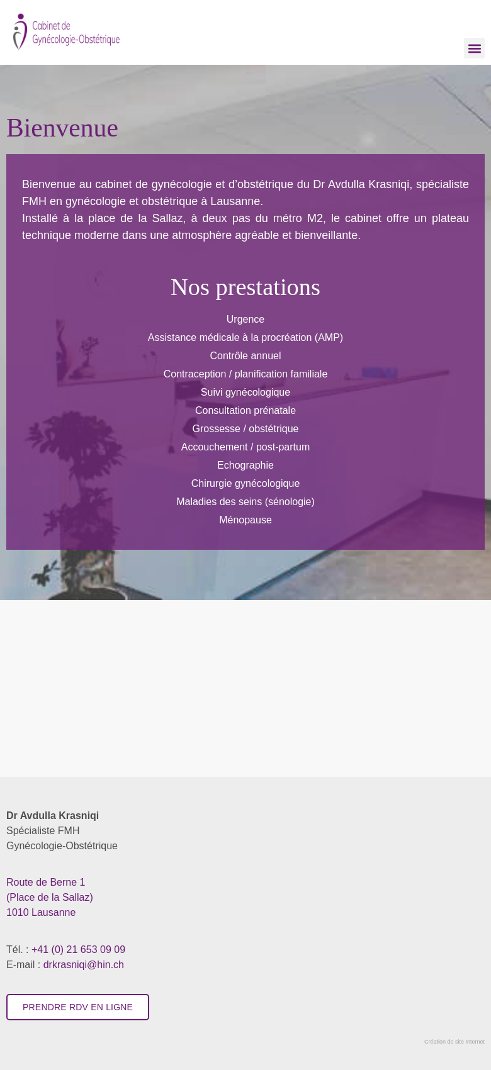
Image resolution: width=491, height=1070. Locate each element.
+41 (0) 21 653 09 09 (78, 949)
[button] (474, 48)
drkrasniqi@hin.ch (83, 964)
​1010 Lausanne (49, 897)
